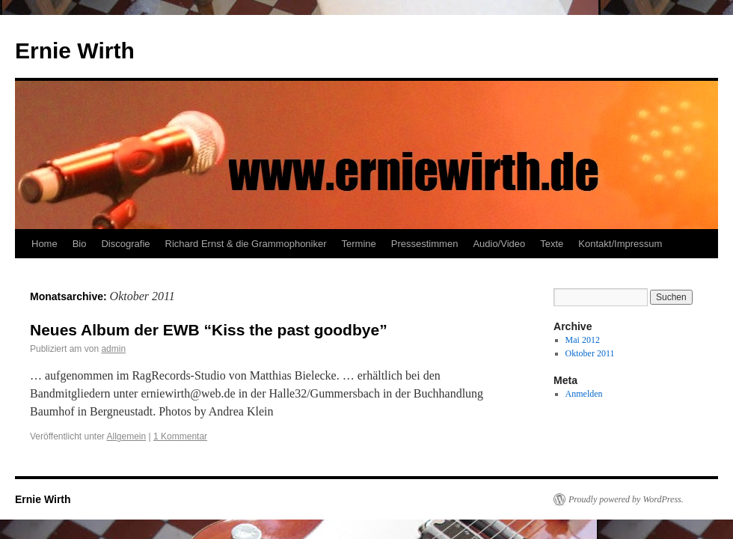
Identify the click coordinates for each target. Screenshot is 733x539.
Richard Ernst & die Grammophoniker (246, 243)
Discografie (125, 243)
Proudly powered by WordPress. (626, 499)
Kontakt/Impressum (620, 243)
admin (113, 349)
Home (44, 243)
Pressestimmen (424, 243)
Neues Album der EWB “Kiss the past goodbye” (208, 329)
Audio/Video (499, 243)
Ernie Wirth (75, 50)
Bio (80, 243)
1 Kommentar (180, 436)
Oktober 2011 (590, 353)
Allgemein (127, 436)
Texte (551, 243)
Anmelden (584, 394)
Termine (359, 243)
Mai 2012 (582, 340)
